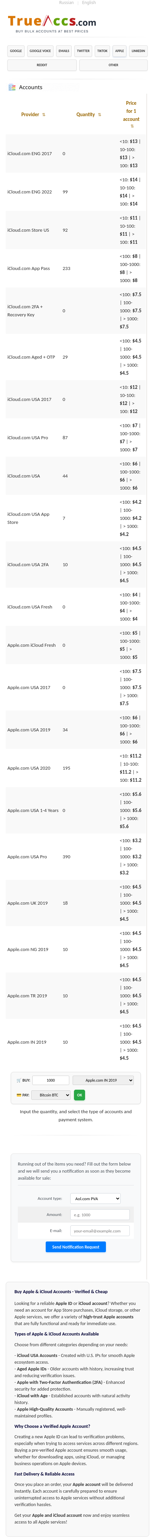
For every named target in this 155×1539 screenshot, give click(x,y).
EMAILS (64, 51)
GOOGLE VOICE (40, 51)
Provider (33, 114)
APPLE (119, 51)
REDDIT (42, 65)
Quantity (88, 114)
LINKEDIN (138, 51)
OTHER (113, 65)
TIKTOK (103, 51)
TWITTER (83, 51)
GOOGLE (16, 51)
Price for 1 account (131, 114)
